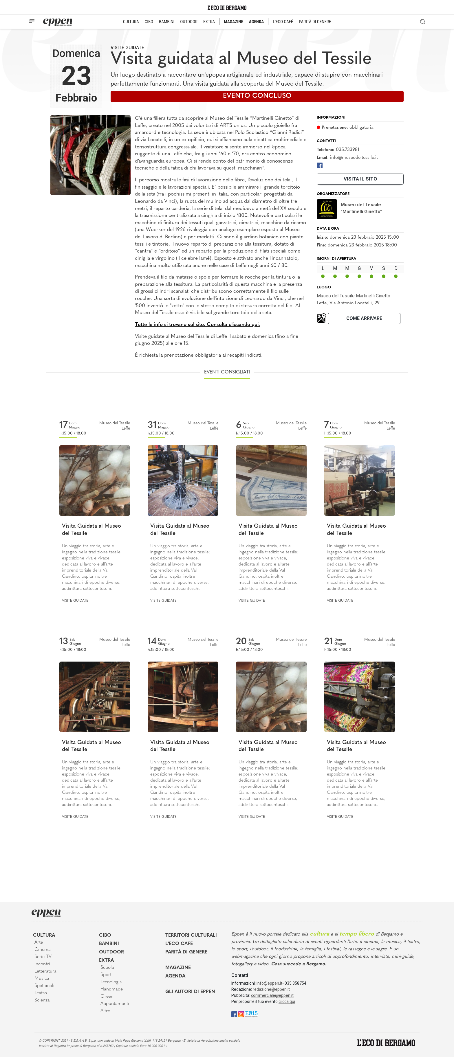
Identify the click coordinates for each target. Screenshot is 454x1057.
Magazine (178, 968)
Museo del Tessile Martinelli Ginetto (353, 296)
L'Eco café (179, 944)
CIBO (149, 21)
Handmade (111, 989)
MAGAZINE (233, 21)
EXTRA (209, 21)
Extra (106, 960)
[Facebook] (320, 165)
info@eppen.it (269, 983)
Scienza (42, 1000)
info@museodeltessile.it (354, 157)
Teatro (40, 993)
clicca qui (287, 1001)
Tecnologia (111, 982)
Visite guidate (127, 47)
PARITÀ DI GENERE (315, 21)
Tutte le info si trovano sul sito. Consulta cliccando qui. (197, 324)
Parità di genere (186, 952)
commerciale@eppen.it (272, 995)
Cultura (44, 935)
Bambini (109, 944)
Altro (105, 1011)
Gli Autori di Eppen (190, 992)
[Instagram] (241, 1014)
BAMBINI (166, 21)
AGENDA (256, 21)
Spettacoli (44, 986)
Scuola (107, 967)
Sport (105, 975)
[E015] (251, 1014)
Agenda (175, 976)
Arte (38, 942)
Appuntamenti (114, 1003)
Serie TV (43, 957)
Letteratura (45, 971)
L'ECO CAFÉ (283, 21)
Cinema (42, 949)
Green (107, 996)
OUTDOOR (188, 21)
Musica (41, 978)
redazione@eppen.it (271, 989)
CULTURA (131, 21)
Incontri (42, 964)
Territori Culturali (191, 935)
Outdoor (111, 952)
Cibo (105, 935)
